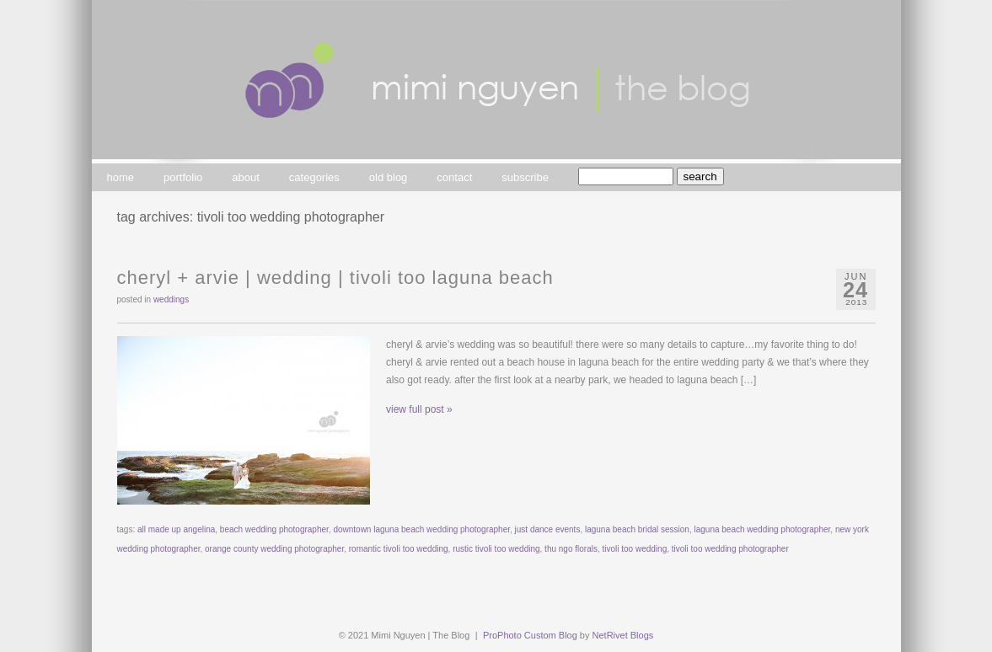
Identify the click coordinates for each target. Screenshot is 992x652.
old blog (388, 177)
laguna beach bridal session (637, 529)
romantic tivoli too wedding (398, 548)
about (246, 177)
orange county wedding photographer (274, 548)
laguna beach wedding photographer (762, 529)
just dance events (548, 529)
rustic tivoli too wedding (496, 548)
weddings (171, 299)
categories (314, 177)
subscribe (525, 177)
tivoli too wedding (635, 548)
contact (454, 177)
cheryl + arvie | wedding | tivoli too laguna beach (335, 277)
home (121, 177)
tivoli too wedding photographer (730, 548)
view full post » (419, 409)
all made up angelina (176, 529)
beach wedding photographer (274, 529)
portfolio (183, 177)
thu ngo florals (571, 548)
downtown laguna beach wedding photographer (421, 529)
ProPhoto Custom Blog (530, 635)
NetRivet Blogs (623, 635)
